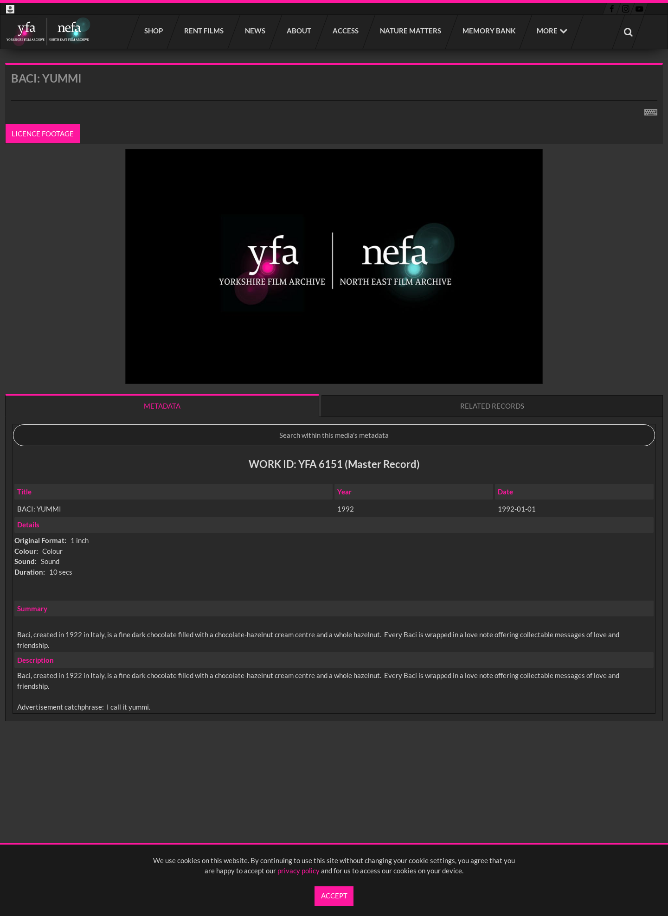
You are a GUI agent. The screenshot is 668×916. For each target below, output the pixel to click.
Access (346, 30)
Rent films (204, 30)
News (255, 30)
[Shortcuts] (650, 110)
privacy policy (298, 870)
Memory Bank (489, 30)
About (299, 30)
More (547, 30)
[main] (334, 416)
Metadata (162, 406)
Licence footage (43, 133)
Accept (334, 895)
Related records (492, 406)
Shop (154, 30)
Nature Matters (411, 30)
